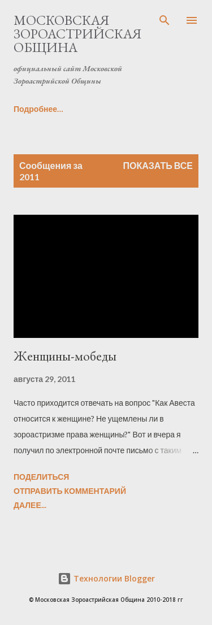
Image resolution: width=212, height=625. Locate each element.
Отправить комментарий (70, 491)
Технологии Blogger (106, 578)
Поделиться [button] (41, 476)
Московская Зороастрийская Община (77, 33)
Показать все (158, 165)
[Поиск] (164, 20)
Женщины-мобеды (65, 355)
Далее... (30, 505)
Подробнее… (38, 109)
